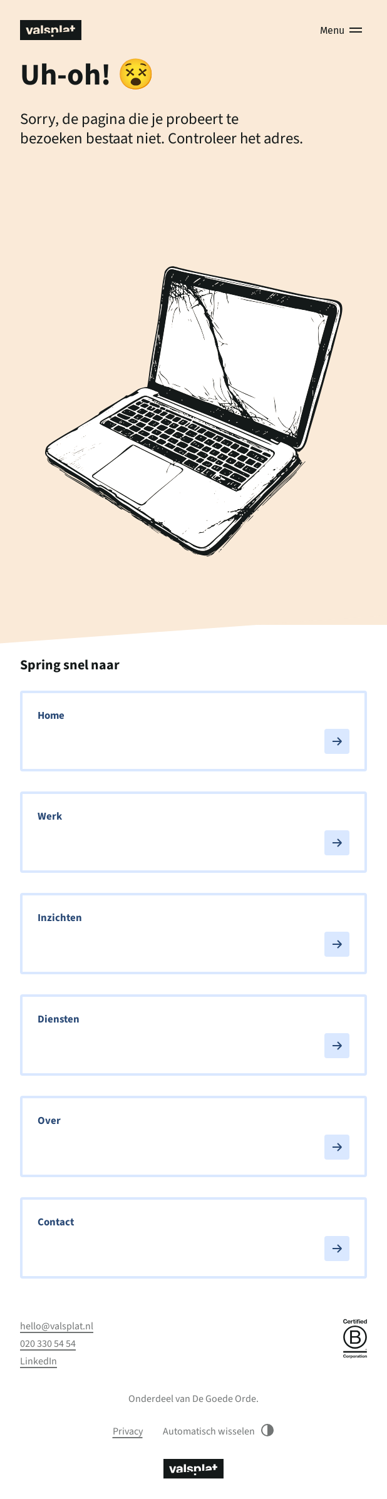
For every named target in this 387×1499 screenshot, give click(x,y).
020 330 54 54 (48, 1344)
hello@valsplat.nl (56, 1326)
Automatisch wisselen (219, 1431)
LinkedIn (38, 1361)
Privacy (128, 1431)
